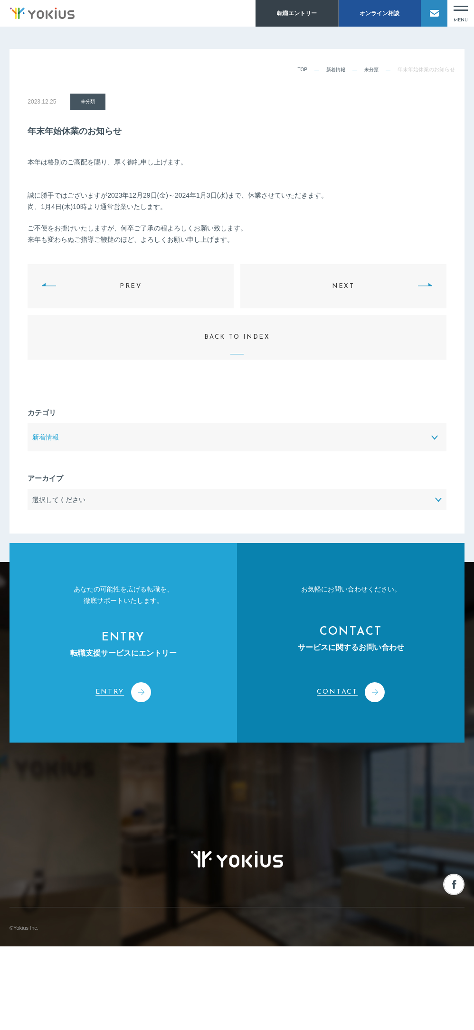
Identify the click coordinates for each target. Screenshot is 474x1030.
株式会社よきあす (237, 932)
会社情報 (21, 786)
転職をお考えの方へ (291, 848)
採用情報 (276, 870)
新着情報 (333, 69)
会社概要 (19, 823)
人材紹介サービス (157, 805)
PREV (131, 284)
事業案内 (148, 786)
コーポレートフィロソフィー (43, 805)
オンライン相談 (379, 13)
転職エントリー (297, 13)
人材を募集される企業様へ (427, 807)
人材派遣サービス (157, 823)
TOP (299, 69)
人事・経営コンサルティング (170, 841)
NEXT (343, 284)
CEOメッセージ (28, 841)
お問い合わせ (408, 786)
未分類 (371, 69)
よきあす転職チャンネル (298, 827)
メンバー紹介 (25, 858)
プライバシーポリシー (438, 1011)
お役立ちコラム (285, 807)
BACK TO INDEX (237, 325)
